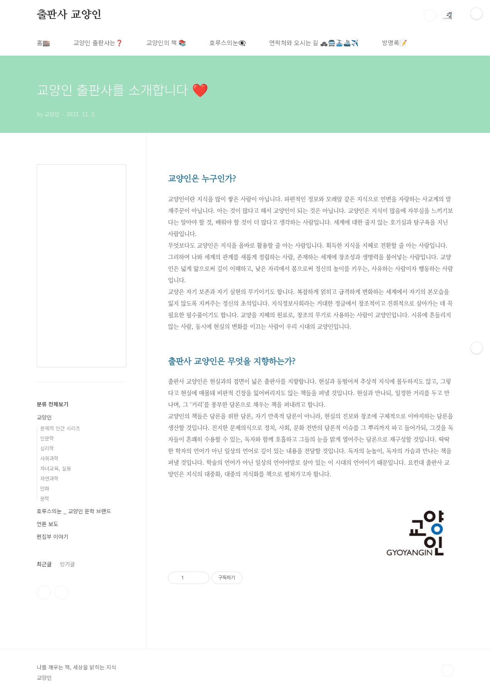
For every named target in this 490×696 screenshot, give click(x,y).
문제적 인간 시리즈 (60, 428)
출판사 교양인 (69, 15)
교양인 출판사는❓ (98, 42)
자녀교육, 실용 (55, 468)
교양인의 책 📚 (166, 42)
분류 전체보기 (52, 404)
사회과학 (49, 458)
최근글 (44, 564)
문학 (44, 498)
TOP (447, 670)
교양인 (44, 417)
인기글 (67, 564)
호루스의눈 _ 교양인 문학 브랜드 (74, 511)
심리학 (47, 448)
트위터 (61, 592)
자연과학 (49, 478)
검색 (430, 15)
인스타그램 (44, 592)
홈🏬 (43, 42)
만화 (44, 488)
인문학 (47, 438)
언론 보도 (47, 524)
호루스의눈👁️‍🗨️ (227, 42)
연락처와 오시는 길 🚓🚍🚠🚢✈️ (314, 42)
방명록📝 (394, 42)
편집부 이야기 (52, 536)
